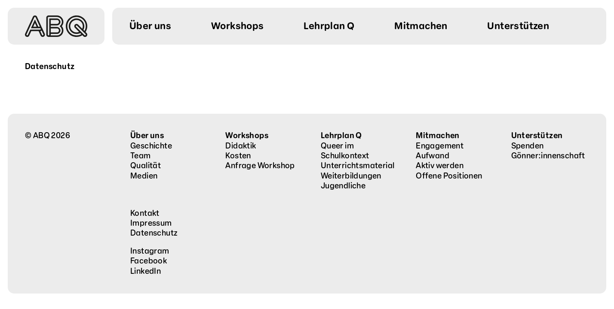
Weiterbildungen (351, 176)
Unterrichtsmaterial (358, 165)
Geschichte (151, 146)
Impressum (151, 223)
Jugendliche (343, 186)
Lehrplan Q (341, 135)
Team (140, 156)
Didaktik (240, 146)
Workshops (246, 135)
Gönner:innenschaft (548, 156)
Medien (143, 176)
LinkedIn (145, 271)
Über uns (147, 135)
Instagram (149, 251)
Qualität (145, 165)
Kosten (238, 156)
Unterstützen (537, 135)
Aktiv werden (440, 165)
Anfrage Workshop (260, 165)
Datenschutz (154, 233)
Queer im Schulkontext (345, 151)
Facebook (148, 261)
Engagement (440, 146)
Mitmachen (438, 135)
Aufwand (432, 156)
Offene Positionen (449, 176)
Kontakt (145, 213)
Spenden (527, 146)
